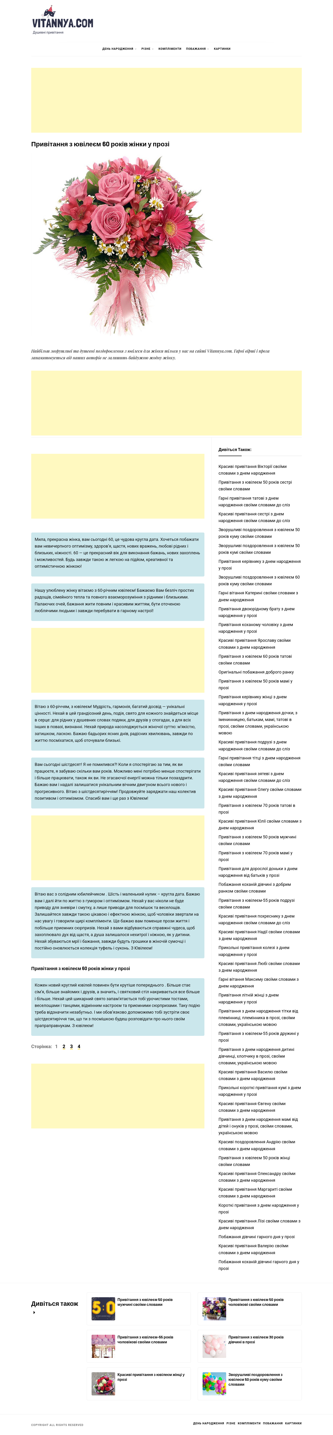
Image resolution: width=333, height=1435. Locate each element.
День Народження (119, 49)
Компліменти (170, 48)
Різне (148, 49)
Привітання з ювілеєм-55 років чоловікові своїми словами (145, 1339)
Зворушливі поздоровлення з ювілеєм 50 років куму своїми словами (255, 1379)
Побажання (197, 49)
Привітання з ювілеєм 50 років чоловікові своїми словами (256, 1302)
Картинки (222, 48)
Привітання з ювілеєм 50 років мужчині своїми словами (145, 1302)
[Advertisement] (166, 100)
